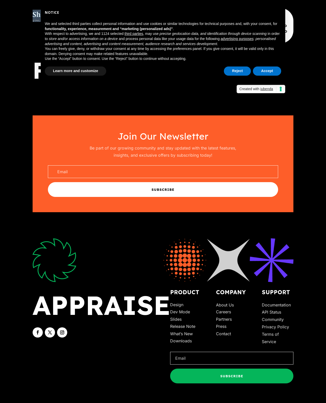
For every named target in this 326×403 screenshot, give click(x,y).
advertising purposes (237, 39)
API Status (271, 312)
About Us (225, 304)
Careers (223, 311)
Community (273, 319)
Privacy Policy (275, 326)
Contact (223, 333)
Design (176, 304)
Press (221, 326)
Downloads (181, 340)
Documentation (276, 304)
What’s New (181, 333)
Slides (176, 319)
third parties (134, 34)
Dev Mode (180, 311)
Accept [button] (267, 71)
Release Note (182, 326)
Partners (224, 319)
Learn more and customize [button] (75, 71)
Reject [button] (237, 71)
